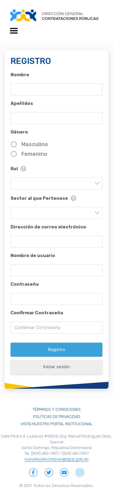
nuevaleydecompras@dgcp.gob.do (56, 459)
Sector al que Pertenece (39, 198)
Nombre (20, 74)
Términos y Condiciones (57, 409)
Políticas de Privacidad (56, 416)
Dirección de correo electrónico (48, 227)
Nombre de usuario (33, 255)
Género (19, 132)
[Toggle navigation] (14, 31)
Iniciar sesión (56, 366)
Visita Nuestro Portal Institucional (56, 424)
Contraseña (25, 284)
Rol (14, 168)
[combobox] (56, 183)
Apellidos (22, 103)
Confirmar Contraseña (37, 312)
